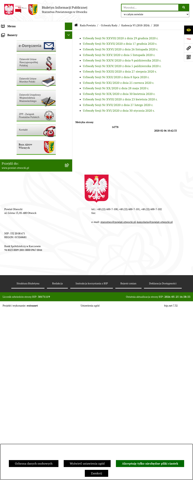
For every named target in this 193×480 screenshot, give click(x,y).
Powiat (6, 64)
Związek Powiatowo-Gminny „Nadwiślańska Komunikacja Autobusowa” (31, 186)
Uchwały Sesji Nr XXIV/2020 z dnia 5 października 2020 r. (122, 66)
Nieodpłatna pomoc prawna (20, 71)
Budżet (6, 177)
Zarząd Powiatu (12, 41)
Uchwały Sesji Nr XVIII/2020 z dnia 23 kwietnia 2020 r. (120, 99)
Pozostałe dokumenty (16, 94)
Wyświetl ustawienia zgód (87, 464)
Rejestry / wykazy (13, 124)
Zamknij (96, 473)
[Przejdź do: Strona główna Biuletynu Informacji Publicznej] (76, 25)
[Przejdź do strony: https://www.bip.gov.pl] (188, 38)
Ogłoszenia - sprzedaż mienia (21, 109)
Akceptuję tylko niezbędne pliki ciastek (150, 464)
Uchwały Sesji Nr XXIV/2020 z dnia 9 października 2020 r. (122, 60)
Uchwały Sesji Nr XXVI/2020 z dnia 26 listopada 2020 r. (120, 49)
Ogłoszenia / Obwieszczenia (20, 101)
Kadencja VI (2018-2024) (135, 25)
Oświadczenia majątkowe (19, 169)
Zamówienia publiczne (17, 146)
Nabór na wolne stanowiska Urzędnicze (28, 131)
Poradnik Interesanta (16, 56)
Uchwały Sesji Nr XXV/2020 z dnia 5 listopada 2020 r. (119, 55)
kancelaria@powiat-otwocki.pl (155, 392)
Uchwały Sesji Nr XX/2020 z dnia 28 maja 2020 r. (116, 88)
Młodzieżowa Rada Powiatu (20, 49)
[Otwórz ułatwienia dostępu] (188, 29)
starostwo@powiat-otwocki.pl (118, 392)
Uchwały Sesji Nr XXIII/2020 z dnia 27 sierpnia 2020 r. (120, 71)
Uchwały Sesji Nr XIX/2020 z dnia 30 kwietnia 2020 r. (119, 94)
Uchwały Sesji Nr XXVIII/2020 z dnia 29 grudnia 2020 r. (120, 38)
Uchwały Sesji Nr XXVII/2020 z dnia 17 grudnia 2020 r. (120, 44)
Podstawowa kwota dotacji (19, 154)
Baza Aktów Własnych (16, 196)
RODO (6, 79)
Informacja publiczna (16, 86)
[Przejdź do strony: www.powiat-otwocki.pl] (188, 47)
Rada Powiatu (11, 34)
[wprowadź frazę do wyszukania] (150, 7)
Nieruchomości (12, 139)
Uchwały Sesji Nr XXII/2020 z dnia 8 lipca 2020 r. (116, 77)
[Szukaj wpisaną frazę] (184, 7)
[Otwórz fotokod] (188, 56)
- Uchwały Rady (108, 25)
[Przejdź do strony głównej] (45, 9)
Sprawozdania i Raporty (18, 116)
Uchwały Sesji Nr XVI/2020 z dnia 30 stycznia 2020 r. (119, 111)
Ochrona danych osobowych (33, 464)
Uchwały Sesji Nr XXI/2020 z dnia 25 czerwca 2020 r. (118, 83)
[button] (69, 48)
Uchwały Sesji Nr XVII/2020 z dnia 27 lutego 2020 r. (118, 105)
